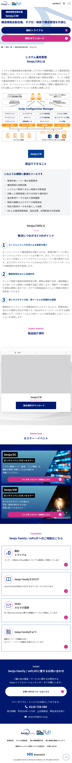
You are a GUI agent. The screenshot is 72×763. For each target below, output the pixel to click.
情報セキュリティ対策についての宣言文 (29, 746)
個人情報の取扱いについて (55, 740)
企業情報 (55, 3)
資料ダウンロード (34, 38)
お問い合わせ (52, 746)
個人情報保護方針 (36, 740)
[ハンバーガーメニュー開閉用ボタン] (69, 3)
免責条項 (10, 740)
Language (64, 3)
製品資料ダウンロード (34, 405)
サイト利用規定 (21, 740)
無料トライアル (34, 30)
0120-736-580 (38, 707)
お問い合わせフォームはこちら (36, 691)
